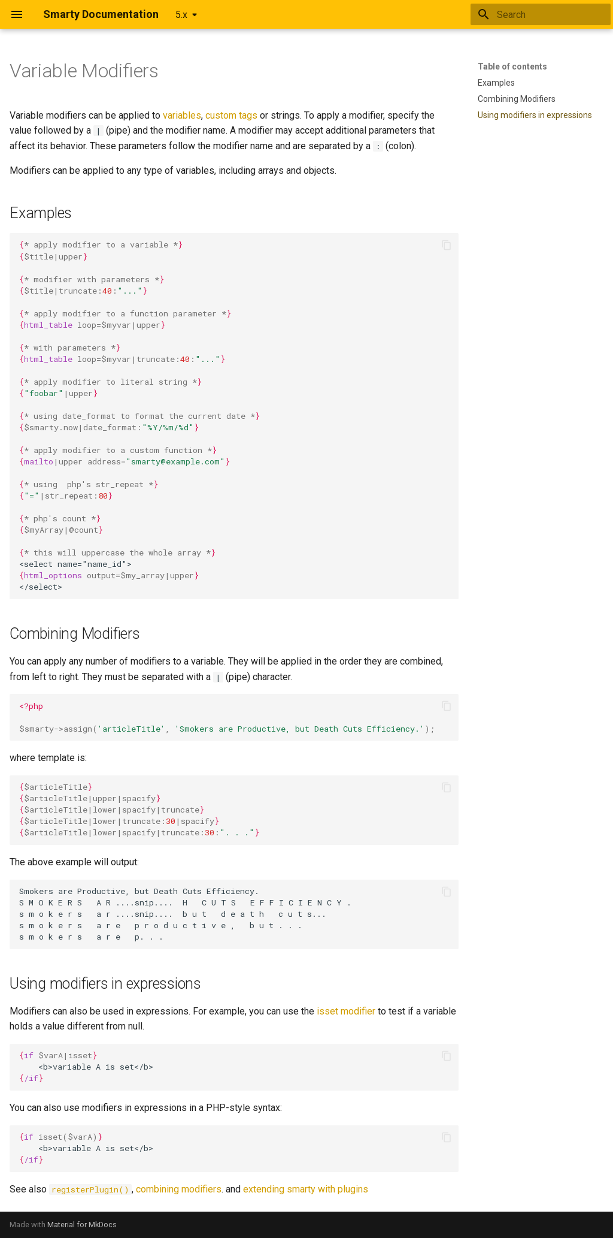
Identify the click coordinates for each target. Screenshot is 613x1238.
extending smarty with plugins (305, 1189)
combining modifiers (178, 1189)
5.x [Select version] (181, 14)
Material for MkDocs (82, 1224)
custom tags (231, 115)
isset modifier (346, 1011)
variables (182, 115)
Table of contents (512, 66)
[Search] (541, 14)
